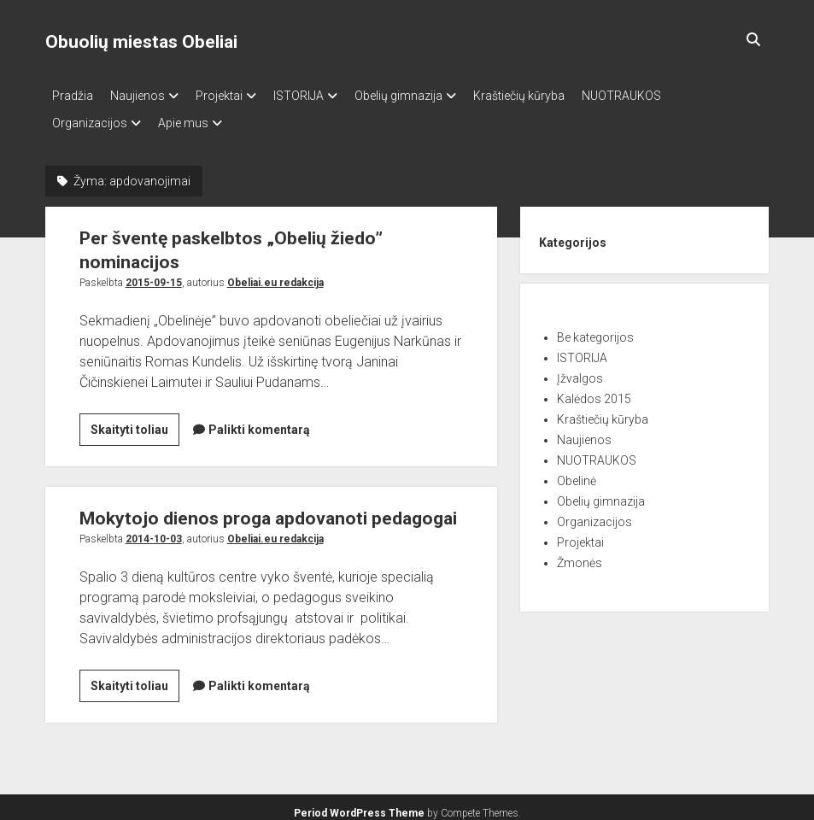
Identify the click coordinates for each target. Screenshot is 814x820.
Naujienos (146, 95)
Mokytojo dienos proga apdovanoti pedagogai (268, 508)
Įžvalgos (580, 368)
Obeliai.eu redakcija (275, 272)
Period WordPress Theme (359, 803)
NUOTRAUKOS (672, 95)
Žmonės (579, 552)
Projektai (236, 95)
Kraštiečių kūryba (561, 95)
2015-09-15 (154, 272)
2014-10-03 (154, 529)
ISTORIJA (324, 95)
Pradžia (72, 95)
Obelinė (576, 470)
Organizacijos (89, 118)
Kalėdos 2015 (594, 388)
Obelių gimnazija (433, 95)
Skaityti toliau (135, 422)
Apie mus (192, 118)
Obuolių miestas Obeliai (141, 42)
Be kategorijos (595, 327)
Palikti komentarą (259, 419)
